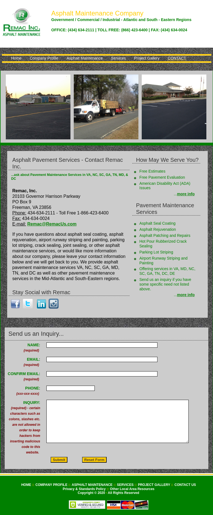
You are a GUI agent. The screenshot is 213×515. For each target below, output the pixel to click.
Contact (177, 58)
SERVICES (126, 485)
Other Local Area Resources (132, 489)
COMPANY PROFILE (51, 485)
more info (186, 194)
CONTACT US (185, 485)
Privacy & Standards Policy (85, 489)
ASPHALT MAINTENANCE (93, 485)
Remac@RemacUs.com (52, 224)
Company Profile (44, 58)
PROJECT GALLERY (154, 485)
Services (118, 58)
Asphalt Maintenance (85, 58)
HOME (26, 485)
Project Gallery (146, 58)
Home (16, 58)
